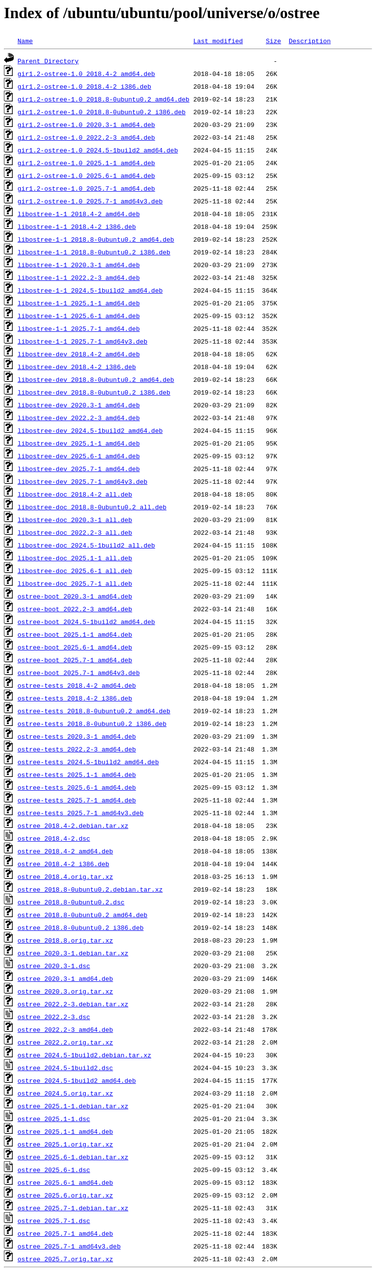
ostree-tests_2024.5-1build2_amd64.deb (88, 761)
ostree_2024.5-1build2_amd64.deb (77, 1080)
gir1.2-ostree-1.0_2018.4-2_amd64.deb (86, 73)
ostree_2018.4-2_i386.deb (63, 863)
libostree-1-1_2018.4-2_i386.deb (77, 226)
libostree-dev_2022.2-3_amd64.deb (79, 417)
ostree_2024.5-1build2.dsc (65, 1067)
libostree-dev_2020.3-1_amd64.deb (79, 404)
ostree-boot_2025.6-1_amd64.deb (75, 647)
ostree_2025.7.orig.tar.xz (65, 1258)
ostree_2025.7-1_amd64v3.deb (69, 1246)
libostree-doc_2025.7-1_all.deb (75, 583)
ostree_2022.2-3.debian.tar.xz (73, 1003)
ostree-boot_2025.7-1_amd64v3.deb (79, 672)
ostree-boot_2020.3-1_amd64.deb (75, 596)
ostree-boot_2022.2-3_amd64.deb (75, 608)
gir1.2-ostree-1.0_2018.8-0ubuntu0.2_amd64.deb (103, 99)
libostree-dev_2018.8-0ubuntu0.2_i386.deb (94, 392)
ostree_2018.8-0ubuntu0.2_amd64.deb (82, 914)
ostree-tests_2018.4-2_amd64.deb (77, 685)
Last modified (218, 40)
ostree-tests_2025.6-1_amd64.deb (77, 787)
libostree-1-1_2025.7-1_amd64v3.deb (82, 341)
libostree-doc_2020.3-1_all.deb (75, 519)
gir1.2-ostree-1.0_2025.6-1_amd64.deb (86, 175)
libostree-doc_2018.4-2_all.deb (75, 494)
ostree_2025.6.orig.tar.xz (65, 1195)
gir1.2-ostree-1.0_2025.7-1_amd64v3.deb (90, 201)
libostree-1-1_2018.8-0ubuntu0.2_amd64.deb (96, 239)
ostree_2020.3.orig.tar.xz (65, 991)
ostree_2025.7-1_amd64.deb (65, 1233)
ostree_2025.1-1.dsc (54, 1118)
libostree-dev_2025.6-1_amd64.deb (79, 455)
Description (310, 40)
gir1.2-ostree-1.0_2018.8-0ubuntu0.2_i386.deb (102, 111)
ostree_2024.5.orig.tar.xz (65, 1093)
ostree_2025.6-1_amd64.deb (65, 1182)
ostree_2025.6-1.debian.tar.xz (73, 1156)
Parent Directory (48, 60)
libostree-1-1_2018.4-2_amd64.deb (79, 213)
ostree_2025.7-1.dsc (54, 1220)
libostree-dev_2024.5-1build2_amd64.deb (90, 430)
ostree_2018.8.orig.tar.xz (65, 940)
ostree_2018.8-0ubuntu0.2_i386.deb (80, 927)
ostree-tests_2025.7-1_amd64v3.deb (80, 812)
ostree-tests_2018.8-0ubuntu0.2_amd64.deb (94, 710)
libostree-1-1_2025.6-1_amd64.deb (79, 315)
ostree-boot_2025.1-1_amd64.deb (75, 634)
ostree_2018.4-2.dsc (54, 838)
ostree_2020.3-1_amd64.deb (65, 978)
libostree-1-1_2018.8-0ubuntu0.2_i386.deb (94, 252)
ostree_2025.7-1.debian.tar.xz (73, 1207)
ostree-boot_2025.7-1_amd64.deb (75, 659)
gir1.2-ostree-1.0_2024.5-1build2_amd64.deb (98, 150)
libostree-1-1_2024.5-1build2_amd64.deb (90, 290)
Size (273, 40)
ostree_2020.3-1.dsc (54, 965)
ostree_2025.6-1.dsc (54, 1169)
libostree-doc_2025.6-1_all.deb (75, 570)
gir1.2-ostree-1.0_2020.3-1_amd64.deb (86, 124)
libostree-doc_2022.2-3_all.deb (75, 532)
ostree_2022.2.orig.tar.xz (65, 1042)
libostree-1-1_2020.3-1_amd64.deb (79, 264)
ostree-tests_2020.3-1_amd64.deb (77, 736)
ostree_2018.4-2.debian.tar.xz (73, 825)
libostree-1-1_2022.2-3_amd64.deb (79, 277)
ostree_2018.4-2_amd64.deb (65, 851)
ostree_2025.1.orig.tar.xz (65, 1144)
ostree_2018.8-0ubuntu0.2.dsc (71, 902)
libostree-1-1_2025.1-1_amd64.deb (79, 303)
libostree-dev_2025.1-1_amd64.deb (79, 443)
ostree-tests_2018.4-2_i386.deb (75, 698)
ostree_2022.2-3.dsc (54, 1016)
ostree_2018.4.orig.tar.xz (65, 876)
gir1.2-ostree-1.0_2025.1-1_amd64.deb (86, 162)
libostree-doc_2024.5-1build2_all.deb (86, 545)
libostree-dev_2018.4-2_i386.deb (77, 366)
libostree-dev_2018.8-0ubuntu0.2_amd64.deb (96, 379)
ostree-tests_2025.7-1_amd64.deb (77, 800)
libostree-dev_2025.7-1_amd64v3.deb (82, 481)
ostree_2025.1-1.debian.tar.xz (73, 1105)
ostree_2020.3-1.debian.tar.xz (73, 953)
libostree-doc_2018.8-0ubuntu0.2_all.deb (92, 506)
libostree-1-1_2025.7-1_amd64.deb (79, 328)
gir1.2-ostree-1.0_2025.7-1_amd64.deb (86, 188)
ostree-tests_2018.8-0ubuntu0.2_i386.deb (92, 723)
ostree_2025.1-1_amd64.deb (65, 1131)
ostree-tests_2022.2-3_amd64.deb (77, 749)
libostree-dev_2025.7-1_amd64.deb (79, 468)
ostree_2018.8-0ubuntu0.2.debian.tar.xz (90, 889)
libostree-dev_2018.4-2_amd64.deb (79, 354)
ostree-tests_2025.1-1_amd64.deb (77, 774)
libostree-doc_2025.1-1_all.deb (75, 557)
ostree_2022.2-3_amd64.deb (65, 1029)
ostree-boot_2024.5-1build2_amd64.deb (86, 621)
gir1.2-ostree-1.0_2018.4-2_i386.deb (84, 86)
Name (25, 40)
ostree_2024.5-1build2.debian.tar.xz (84, 1054)
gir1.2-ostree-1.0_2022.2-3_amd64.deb (86, 137)
